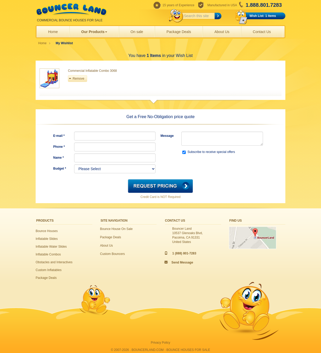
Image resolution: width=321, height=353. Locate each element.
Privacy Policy (160, 342)
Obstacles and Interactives (54, 262)
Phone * (59, 147)
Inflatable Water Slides (51, 246)
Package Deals (178, 32)
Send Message (182, 262)
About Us (221, 32)
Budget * (59, 168)
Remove (78, 78)
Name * (58, 157)
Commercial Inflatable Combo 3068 (92, 71)
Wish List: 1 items (262, 16)
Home (53, 32)
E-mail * (59, 136)
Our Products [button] (94, 32)
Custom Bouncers (112, 254)
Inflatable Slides (47, 239)
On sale (137, 32)
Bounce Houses (47, 231)
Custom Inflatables (48, 270)
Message (167, 136)
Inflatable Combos (48, 254)
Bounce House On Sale (116, 229)
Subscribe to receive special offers (208, 152)
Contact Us (262, 32)
